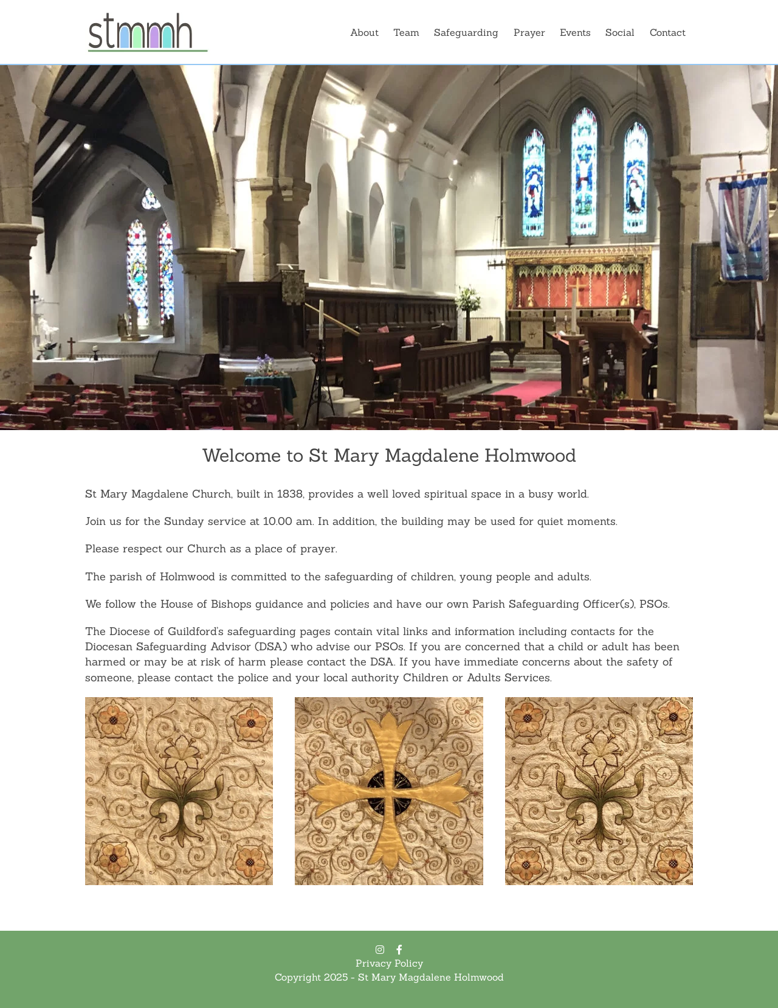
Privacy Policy (389, 963)
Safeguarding (466, 32)
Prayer (529, 32)
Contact (668, 32)
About (364, 32)
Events (575, 32)
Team (406, 32)
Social (620, 32)
